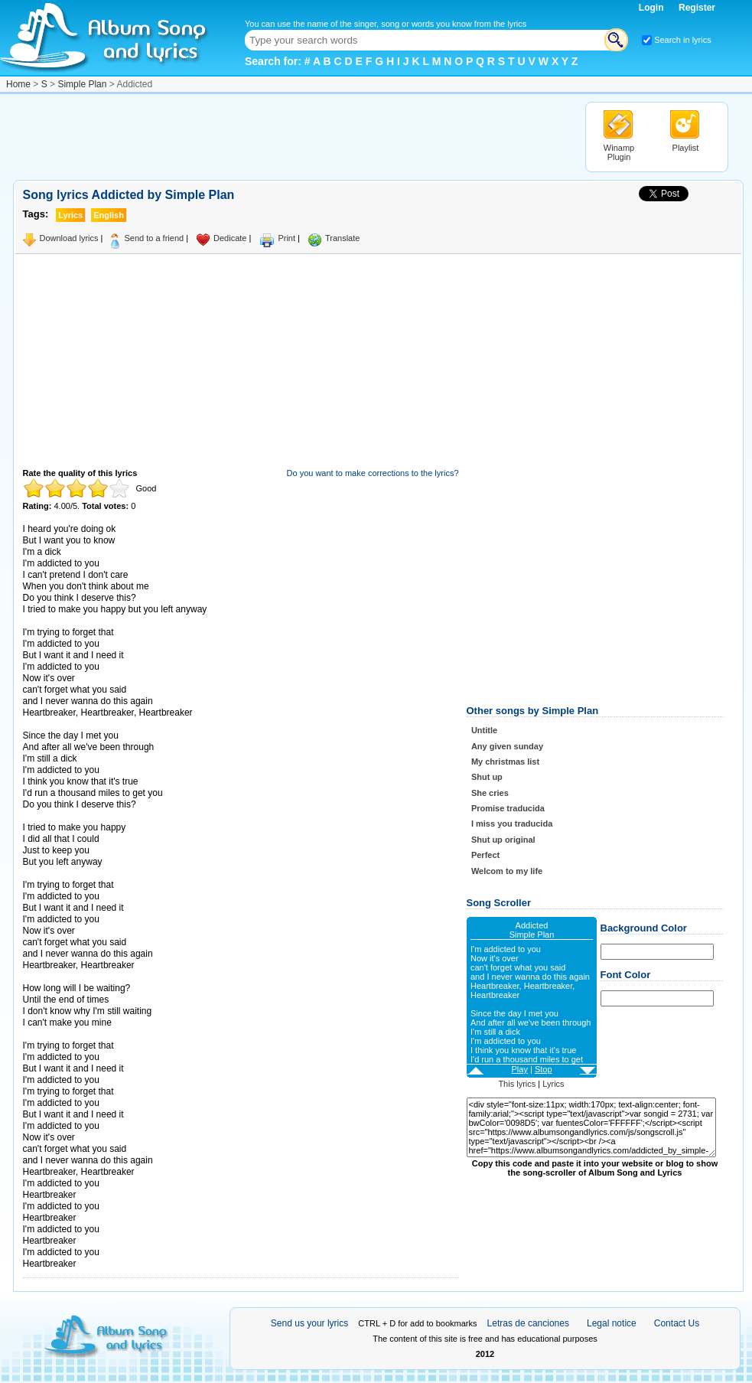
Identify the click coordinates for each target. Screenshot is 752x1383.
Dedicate (229, 238)
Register (697, 7)
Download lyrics (69, 238)
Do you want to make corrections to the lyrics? (373, 473)
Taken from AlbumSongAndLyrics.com (87, 1034)
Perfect (485, 854)
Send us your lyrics (309, 1323)
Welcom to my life (506, 871)
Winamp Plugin (619, 152)
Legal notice (611, 1323)
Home (18, 84)
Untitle (484, 730)
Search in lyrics (682, 39)
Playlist (685, 147)
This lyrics (517, 1083)
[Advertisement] (291, 136)
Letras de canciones (528, 1323)
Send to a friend (154, 238)
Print (286, 238)
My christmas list (505, 761)
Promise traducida (508, 808)
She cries (490, 793)
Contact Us (676, 1323)
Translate (342, 238)
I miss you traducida (511, 823)
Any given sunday (507, 746)
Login (652, 7)
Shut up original (503, 839)
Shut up (487, 776)
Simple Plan (81, 84)
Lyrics (553, 1083)
